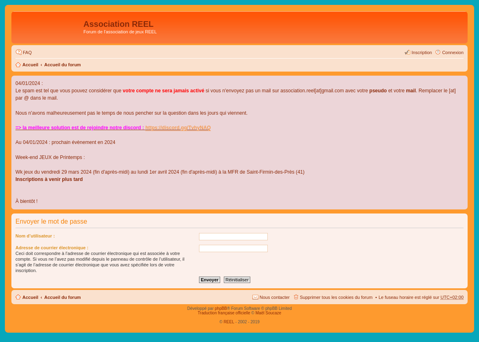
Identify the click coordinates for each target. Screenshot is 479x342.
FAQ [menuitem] (27, 52)
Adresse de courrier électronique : (51, 247)
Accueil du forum (62, 64)
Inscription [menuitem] (421, 52)
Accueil (30, 64)
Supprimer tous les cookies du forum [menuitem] (336, 297)
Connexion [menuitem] (453, 52)
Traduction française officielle (224, 313)
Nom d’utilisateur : (35, 235)
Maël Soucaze (268, 313)
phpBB (221, 308)
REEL (228, 322)
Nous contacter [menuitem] (275, 297)
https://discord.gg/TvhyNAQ (178, 128)
